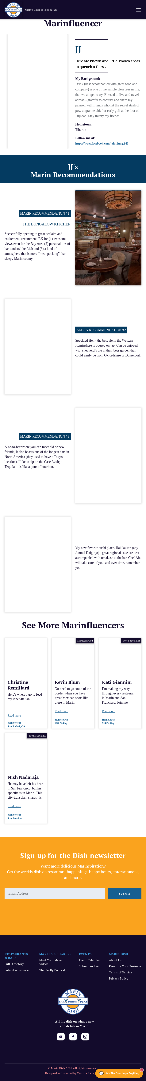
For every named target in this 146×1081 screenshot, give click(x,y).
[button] (138, 10)
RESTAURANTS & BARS (16, 956)
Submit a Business (17, 970)
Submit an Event (90, 966)
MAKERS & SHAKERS (55, 954)
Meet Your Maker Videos (51, 962)
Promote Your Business (125, 966)
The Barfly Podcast (52, 970)
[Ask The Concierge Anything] (119, 1073)
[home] (35, 10)
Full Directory (14, 964)
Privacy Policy (118, 978)
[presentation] (33, 909)
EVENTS (85, 954)
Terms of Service (120, 972)
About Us (115, 960)
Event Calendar (89, 960)
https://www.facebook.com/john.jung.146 (101, 143)
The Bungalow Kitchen (47, 224)
